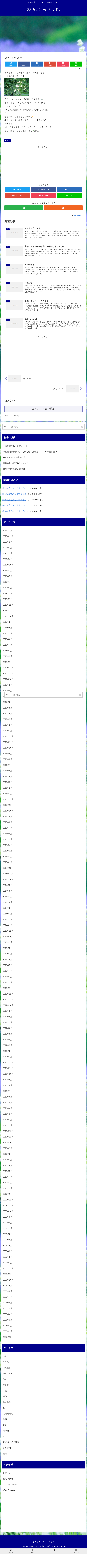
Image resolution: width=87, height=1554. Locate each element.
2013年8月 (7, 948)
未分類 (6, 1431)
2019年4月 (7, 582)
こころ (6, 1362)
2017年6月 (7, 702)
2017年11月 (8, 673)
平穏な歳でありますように (15, 446)
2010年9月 (7, 1148)
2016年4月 (7, 776)
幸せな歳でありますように (14, 488)
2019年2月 (7, 593)
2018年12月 (8, 605)
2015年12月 (8, 799)
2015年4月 (7, 845)
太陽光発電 (8, 1413)
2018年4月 (7, 645)
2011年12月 (8, 1062)
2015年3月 (7, 851)
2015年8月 (7, 822)
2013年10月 (8, 937)
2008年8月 (7, 1291)
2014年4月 (7, 914)
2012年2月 (7, 1051)
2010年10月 (8, 1142)
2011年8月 (7, 1085)
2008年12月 (8, 1268)
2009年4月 (7, 1245)
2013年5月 (7, 965)
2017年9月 (7, 685)
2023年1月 (7, 548)
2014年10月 (8, 879)
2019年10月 (8, 565)
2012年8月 (7, 1017)
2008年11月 (8, 1274)
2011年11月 (8, 1068)
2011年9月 (7, 1080)
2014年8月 (7, 891)
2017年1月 (7, 731)
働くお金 (7, 1402)
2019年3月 (7, 588)
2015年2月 (7, 856)
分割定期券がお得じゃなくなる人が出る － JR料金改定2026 (31, 452)
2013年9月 (7, 942)
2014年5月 (7, 908)
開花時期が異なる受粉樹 (14, 469)
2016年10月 (8, 748)
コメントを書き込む (43, 408)
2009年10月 (8, 1211)
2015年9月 (7, 816)
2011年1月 (7, 1125)
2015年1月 (7, 862)
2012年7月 (7, 1022)
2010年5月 (7, 1171)
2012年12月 (8, 994)
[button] (82, 427)
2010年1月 (7, 1194)
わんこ (6, 1379)
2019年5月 (7, 576)
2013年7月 (7, 954)
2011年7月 (7, 1091)
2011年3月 (7, 1114)
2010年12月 (8, 1131)
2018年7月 (7, 633)
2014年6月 (7, 902)
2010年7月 (7, 1160)
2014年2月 (7, 919)
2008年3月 (7, 1320)
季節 (5, 1419)
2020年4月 (7, 559)
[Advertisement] (43, 33)
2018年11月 (8, 610)
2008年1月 (7, 1331)
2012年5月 (7, 1034)
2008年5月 (7, 1308)
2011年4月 (7, 1108)
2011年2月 (7, 1120)
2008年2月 (7, 1326)
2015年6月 (7, 834)
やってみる (8, 1373)
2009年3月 (7, 1251)
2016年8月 (7, 759)
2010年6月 (7, 1165)
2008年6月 (7, 1303)
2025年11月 (8, 536)
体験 (5, 1391)
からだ (6, 1356)
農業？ (6, 1453)
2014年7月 (7, 896)
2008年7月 (7, 1297)
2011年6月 (7, 1097)
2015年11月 (8, 805)
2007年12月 (8, 1337)
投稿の (8, 1479)
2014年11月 (8, 874)
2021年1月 (7, 553)
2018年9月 (7, 622)
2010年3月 (7, 1182)
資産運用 (7, 1448)
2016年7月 (7, 765)
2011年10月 (8, 1074)
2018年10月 (8, 616)
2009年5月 (7, 1240)
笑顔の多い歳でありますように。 (18, 463)
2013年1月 (7, 988)
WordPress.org (9, 1490)
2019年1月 (7, 599)
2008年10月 (8, 1280)
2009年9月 (7, 1217)
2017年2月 (7, 725)
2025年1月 (7, 542)
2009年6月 (7, 1234)
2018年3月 (7, 651)
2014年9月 (7, 885)
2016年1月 (7, 793)
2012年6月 (7, 1028)
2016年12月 (8, 736)
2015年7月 (7, 828)
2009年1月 (7, 1263)
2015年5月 (7, 839)
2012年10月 (8, 1005)
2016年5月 (7, 771)
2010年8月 (7, 1154)
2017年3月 (7, 719)
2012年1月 (7, 1057)
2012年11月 (8, 999)
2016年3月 (7, 782)
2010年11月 (8, 1137)
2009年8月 (7, 1223)
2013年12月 (8, 931)
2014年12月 (8, 868)
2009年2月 (7, 1257)
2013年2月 (7, 982)
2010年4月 (7, 1177)
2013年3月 (7, 977)
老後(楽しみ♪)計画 (11, 1442)
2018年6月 (7, 639)
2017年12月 (8, 668)
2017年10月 (8, 679)
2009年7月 (7, 1228)
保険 (5, 1396)
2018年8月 (7, 628)
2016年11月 (8, 742)
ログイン (7, 1473)
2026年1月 (7, 530)
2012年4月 (7, 1040)
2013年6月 (7, 959)
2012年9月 (7, 1011)
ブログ (9, 140)
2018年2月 (7, 656)
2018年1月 (7, 662)
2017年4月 (7, 713)
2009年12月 (8, 1200)
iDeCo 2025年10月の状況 (14, 457)
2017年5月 (7, 708)
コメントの (10, 1484)
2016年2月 (7, 788)
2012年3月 (7, 1045)
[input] (43, 427)
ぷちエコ (7, 1368)
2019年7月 (7, 570)
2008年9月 (7, 1285)
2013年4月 (7, 971)
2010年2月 (7, 1188)
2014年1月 (7, 925)
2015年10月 (8, 811)
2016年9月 (7, 754)
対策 (5, 1425)
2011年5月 (7, 1102)
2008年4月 (7, 1314)
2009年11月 (8, 1205)
